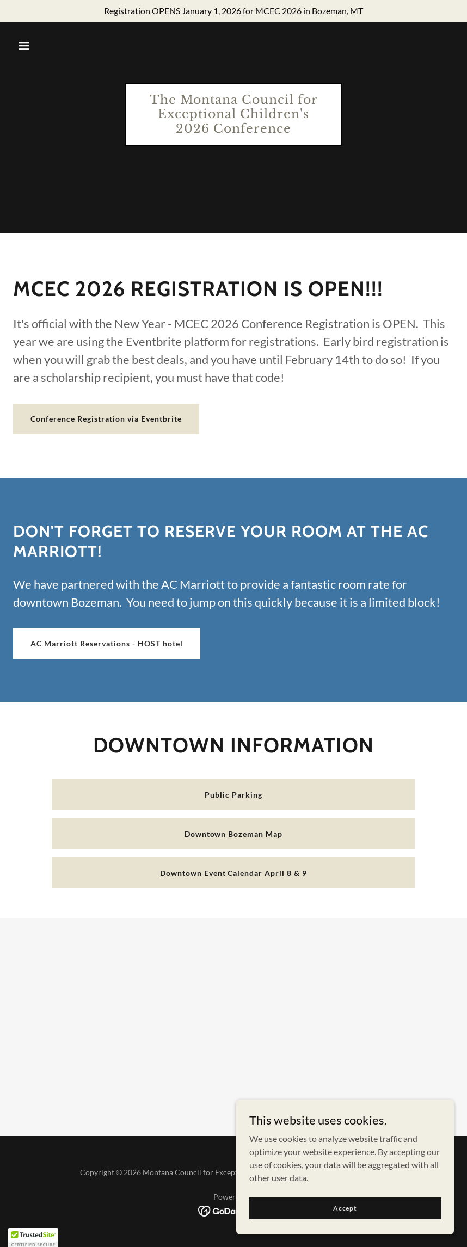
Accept (345, 1208)
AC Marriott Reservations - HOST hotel (106, 643)
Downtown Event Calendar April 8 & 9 (234, 873)
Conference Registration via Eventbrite (106, 418)
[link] (233, 129)
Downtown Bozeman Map (234, 833)
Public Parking (233, 794)
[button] (24, 46)
